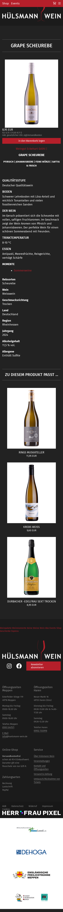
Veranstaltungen (42, 761)
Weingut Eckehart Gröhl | (31, 148)
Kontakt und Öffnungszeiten (41, 768)
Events (15, 3)
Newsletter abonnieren (37, 666)
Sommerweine (23, 270)
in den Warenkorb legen (31, 140)
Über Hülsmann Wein (44, 756)
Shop (5, 3)
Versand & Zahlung (43, 774)
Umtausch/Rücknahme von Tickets (47, 781)
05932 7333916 (40, 730)
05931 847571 (8, 727)
